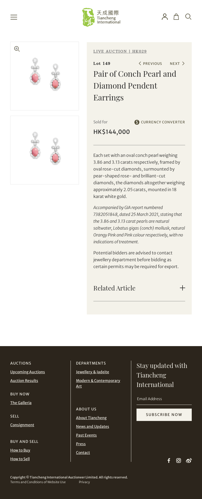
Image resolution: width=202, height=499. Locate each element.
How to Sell (20, 459)
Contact (83, 452)
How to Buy (20, 450)
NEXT (175, 63)
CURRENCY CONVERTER (163, 122)
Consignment (22, 425)
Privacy (84, 482)
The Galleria (21, 402)
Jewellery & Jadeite (92, 372)
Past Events (86, 435)
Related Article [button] (114, 288)
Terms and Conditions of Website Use (38, 482)
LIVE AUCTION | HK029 (120, 51)
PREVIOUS (152, 63)
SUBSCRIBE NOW (164, 414)
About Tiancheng (91, 417)
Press (81, 444)
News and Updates (92, 426)
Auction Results (24, 380)
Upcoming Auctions (27, 372)
